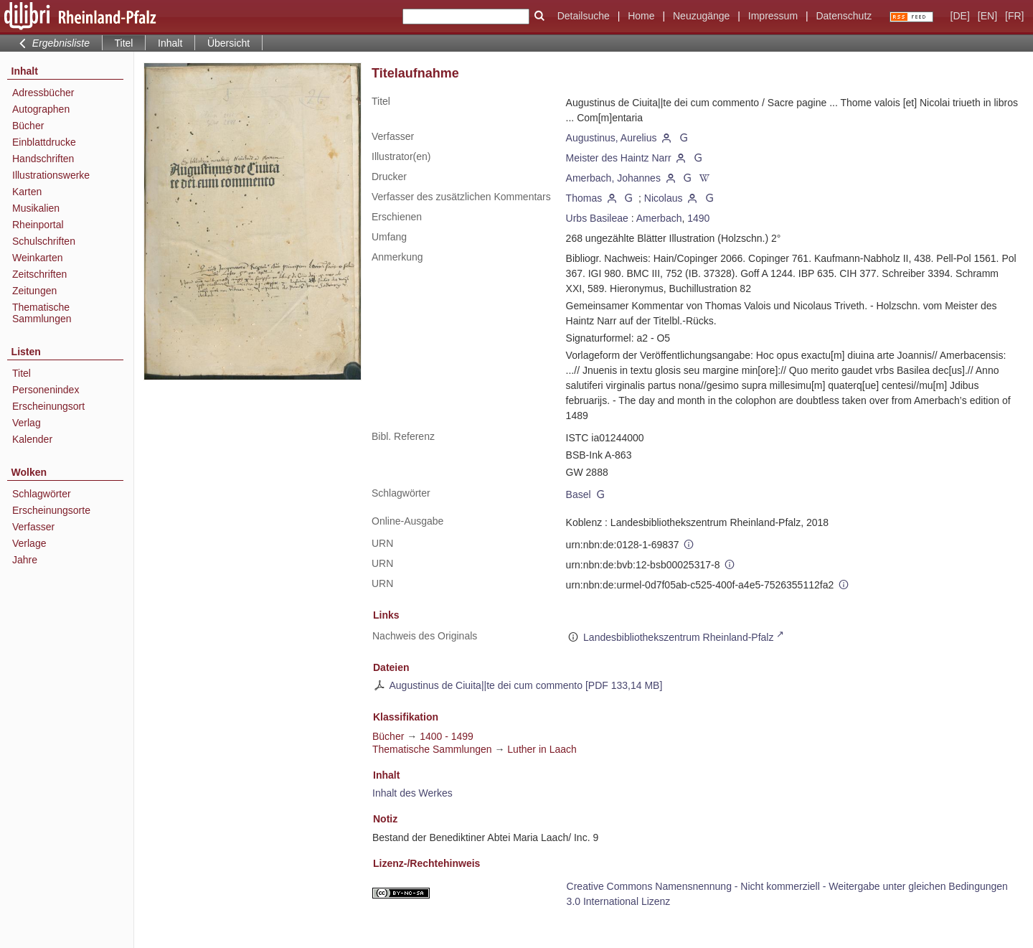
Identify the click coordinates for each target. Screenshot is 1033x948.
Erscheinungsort (48, 406)
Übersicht (228, 43)
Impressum (773, 16)
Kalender (32, 439)
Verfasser (33, 526)
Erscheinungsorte (51, 510)
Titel (21, 373)
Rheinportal (38, 224)
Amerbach (659, 218)
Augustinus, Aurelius (611, 138)
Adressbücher (43, 92)
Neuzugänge (701, 16)
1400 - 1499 (446, 736)
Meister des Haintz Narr (618, 158)
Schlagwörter (41, 493)
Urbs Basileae (597, 218)
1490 (698, 218)
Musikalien (36, 208)
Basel (578, 494)
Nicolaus (663, 198)
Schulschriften (43, 241)
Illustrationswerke (51, 175)
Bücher (28, 125)
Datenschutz (844, 16)
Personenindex (45, 389)
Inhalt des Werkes (412, 793)
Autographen (41, 109)
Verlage (29, 543)
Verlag (26, 422)
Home (641, 16)
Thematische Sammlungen (42, 312)
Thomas (584, 198)
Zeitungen (34, 290)
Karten (27, 191)
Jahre (24, 559)
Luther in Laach (542, 749)
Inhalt (170, 43)
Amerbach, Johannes (613, 178)
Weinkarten (37, 257)
